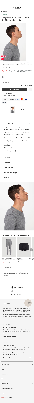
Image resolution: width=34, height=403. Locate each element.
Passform (17, 163)
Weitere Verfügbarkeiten (26, 85)
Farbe (3, 74)
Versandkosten (28, 70)
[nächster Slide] (31, 249)
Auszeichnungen (17, 168)
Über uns (3, 378)
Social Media (4, 374)
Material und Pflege (17, 173)
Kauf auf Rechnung (17, 291)
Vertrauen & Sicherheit (7, 388)
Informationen (5, 364)
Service (3, 369)
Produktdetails (9, 67)
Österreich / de (6, 397)
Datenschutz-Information (15, 314)
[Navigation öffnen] (2, 7)
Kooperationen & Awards (7, 393)
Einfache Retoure (17, 295)
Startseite (5, 11)
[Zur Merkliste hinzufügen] (14, 238)
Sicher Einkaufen (17, 287)
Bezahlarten (4, 383)
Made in (17, 178)
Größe (3, 80)
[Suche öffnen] (4, 8)
